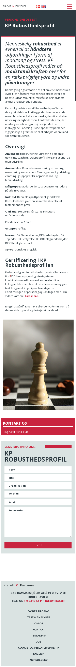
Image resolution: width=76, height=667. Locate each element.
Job (38, 641)
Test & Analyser (38, 617)
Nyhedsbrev (39, 659)
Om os (38, 623)
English (38, 653)
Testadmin (38, 635)
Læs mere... (32, 296)
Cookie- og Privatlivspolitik (38, 647)
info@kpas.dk (54, 601)
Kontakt (39, 629)
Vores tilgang (38, 611)
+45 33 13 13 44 (33, 601)
